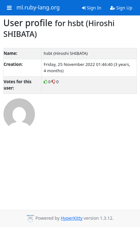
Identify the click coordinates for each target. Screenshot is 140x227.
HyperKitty (71, 218)
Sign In (91, 8)
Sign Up (121, 8)
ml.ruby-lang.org (38, 7)
